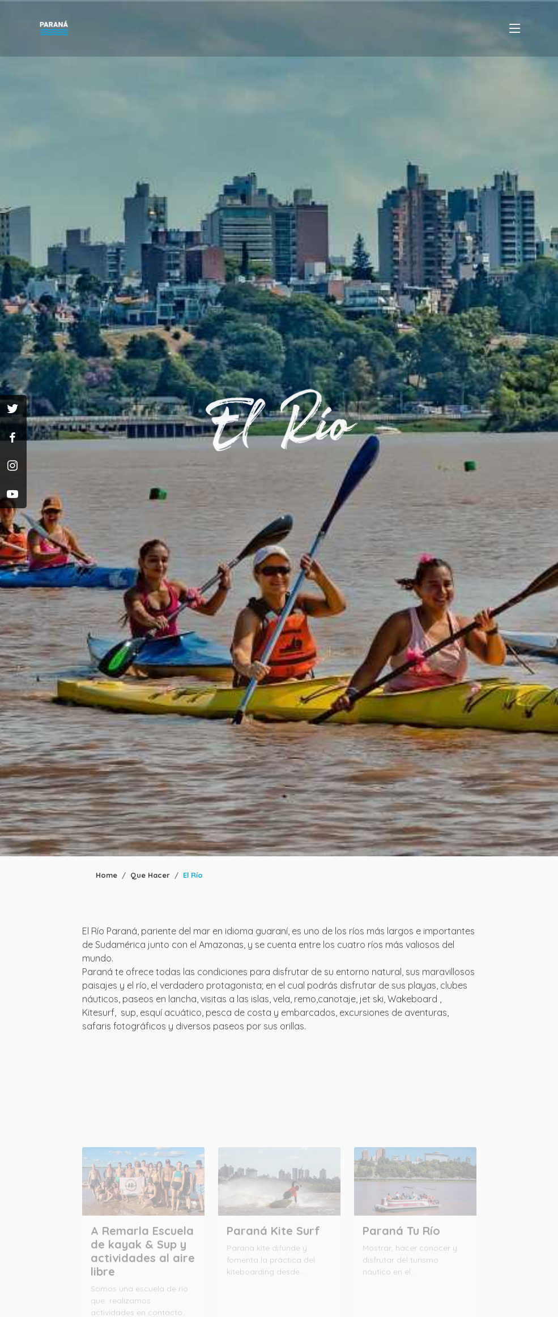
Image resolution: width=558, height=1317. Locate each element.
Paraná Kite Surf (273, 1245)
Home (106, 875)
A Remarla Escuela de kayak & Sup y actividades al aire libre (143, 1265)
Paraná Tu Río (401, 1245)
